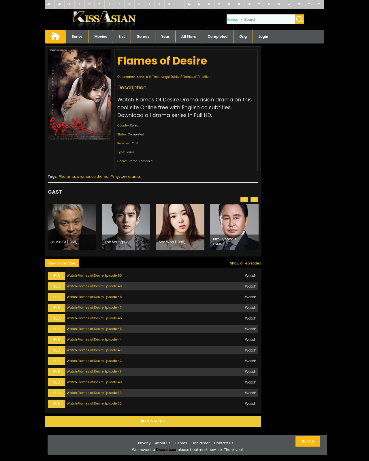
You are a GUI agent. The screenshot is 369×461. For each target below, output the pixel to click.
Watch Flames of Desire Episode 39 (94, 392)
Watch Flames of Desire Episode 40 (94, 382)
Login (263, 36)
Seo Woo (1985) (172, 241)
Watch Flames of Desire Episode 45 (94, 328)
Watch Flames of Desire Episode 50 (94, 275)
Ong (243, 36)
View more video (62, 263)
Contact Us (223, 443)
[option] (72, 227)
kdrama (68, 176)
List (122, 36)
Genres (143, 36)
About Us (163, 443)
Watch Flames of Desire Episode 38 (94, 403)
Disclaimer (200, 443)
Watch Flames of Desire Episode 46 (94, 318)
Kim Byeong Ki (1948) (225, 241)
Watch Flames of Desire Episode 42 (94, 360)
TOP (307, 441)
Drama (132, 161)
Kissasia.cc (166, 449)
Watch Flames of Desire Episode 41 (94, 371)
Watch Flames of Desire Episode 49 (94, 286)
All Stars (188, 36)
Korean (135, 125)
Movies (101, 36)
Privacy (144, 443)
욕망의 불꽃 (143, 77)
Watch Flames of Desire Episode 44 (94, 339)
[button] (244, 199)
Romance (146, 161)
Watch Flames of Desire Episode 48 (94, 296)
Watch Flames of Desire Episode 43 (94, 350)
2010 (135, 143)
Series (77, 36)
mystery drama (126, 176)
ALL (49, 4)
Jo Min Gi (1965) (64, 241)
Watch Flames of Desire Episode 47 (94, 307)
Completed (218, 36)
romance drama (94, 176)
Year (165, 36)
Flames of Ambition (196, 77)
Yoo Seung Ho (117, 241)
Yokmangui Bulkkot (166, 77)
